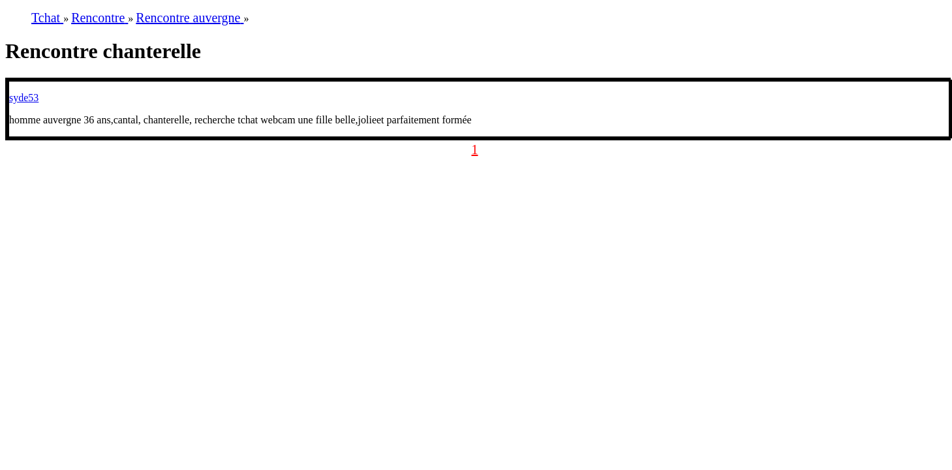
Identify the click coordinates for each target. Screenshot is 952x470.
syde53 (23, 97)
